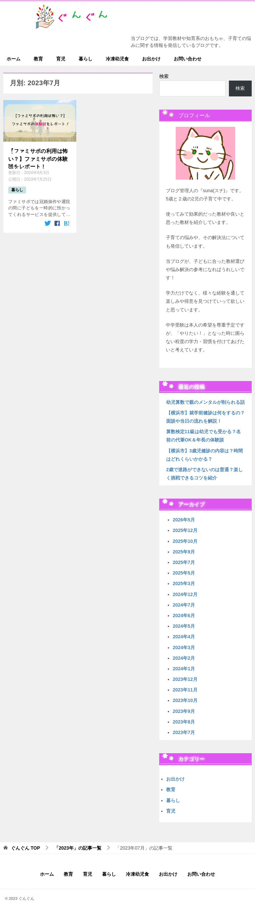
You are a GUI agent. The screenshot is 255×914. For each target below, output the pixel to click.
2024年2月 (184, 658)
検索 (163, 76)
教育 (38, 58)
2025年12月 (185, 530)
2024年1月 (184, 668)
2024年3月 (184, 647)
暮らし (85, 58)
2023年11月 (185, 689)
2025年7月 (184, 562)
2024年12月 (185, 594)
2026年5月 (184, 519)
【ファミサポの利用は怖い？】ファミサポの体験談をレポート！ (38, 158)
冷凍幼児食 (117, 58)
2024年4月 (184, 636)
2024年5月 (184, 626)
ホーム (13, 58)
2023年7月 (184, 732)
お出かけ (151, 58)
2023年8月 (184, 721)
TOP (25, 848)
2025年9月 (184, 551)
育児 (60, 58)
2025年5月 (184, 573)
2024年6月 (184, 615)
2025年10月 (185, 541)
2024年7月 (184, 605)
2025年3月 (184, 583)
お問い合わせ (187, 58)
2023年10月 (185, 700)
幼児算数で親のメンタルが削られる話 (205, 402)
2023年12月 (185, 679)
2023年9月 (184, 711)
